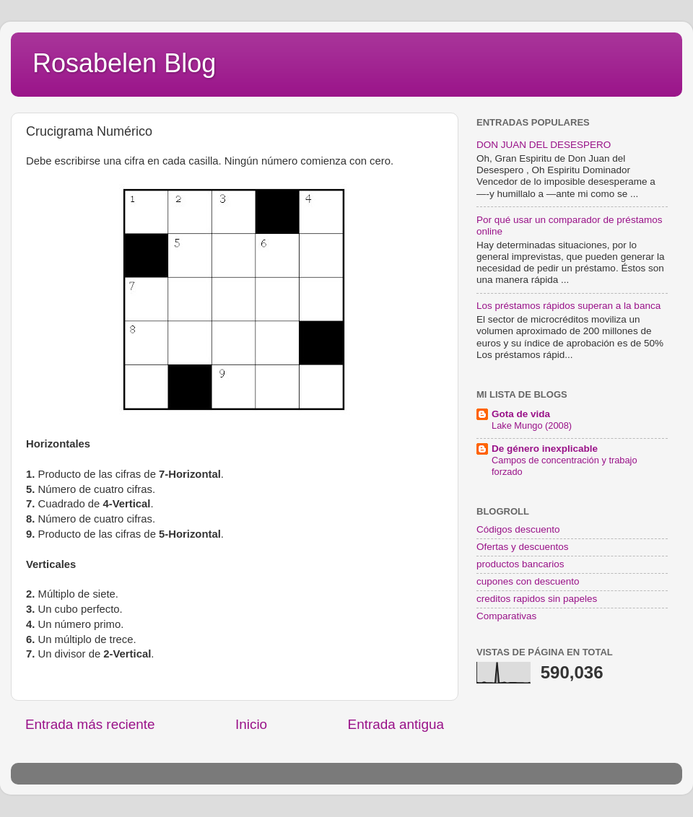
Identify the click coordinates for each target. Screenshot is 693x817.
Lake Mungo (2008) (532, 425)
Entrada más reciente (90, 724)
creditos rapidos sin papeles (536, 598)
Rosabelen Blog (124, 63)
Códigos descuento (518, 529)
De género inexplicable (545, 448)
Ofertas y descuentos (522, 546)
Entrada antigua (396, 724)
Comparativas (506, 616)
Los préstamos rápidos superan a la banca (568, 305)
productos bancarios (520, 564)
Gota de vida (521, 413)
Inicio (251, 724)
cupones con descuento (528, 581)
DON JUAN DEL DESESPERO (543, 144)
